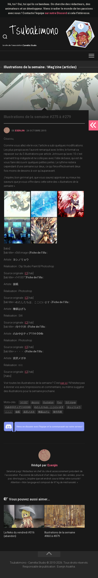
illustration (48, 402)
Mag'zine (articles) (62, 67)
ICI (26, 273)
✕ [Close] (94, 8)
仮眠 (17, 411)
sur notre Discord (56, 13)
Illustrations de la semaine (24, 67)
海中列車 (57, 411)
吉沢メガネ (29, 411)
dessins (35, 402)
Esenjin (20, 130)
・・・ (8, 411)
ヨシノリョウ (74, 407)
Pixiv (59, 402)
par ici (63, 382)
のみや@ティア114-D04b (18, 407)
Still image (70, 402)
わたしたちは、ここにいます (49, 407)
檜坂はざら (43, 411)
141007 (24, 402)
